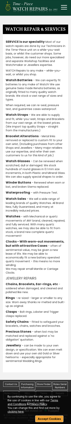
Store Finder (44, 384)
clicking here (16, 411)
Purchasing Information (27, 386)
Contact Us (11, 384)
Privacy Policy (38, 404)
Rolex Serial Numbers (60, 386)
